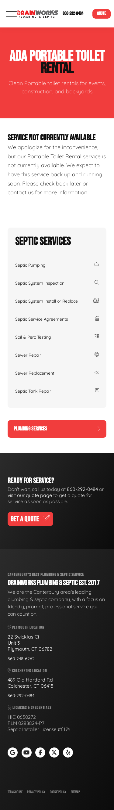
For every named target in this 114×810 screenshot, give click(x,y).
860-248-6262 (21, 659)
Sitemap (75, 792)
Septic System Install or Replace (57, 301)
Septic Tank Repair (57, 391)
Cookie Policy (58, 792)
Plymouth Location (26, 627)
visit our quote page (30, 495)
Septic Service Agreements (57, 319)
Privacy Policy (36, 792)
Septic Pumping (57, 265)
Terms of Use (15, 792)
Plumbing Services (57, 429)
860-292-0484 (73, 13)
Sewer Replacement (57, 373)
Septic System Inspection (57, 283)
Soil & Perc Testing (57, 337)
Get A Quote (30, 519)
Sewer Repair (57, 355)
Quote (101, 13)
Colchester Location (27, 670)
